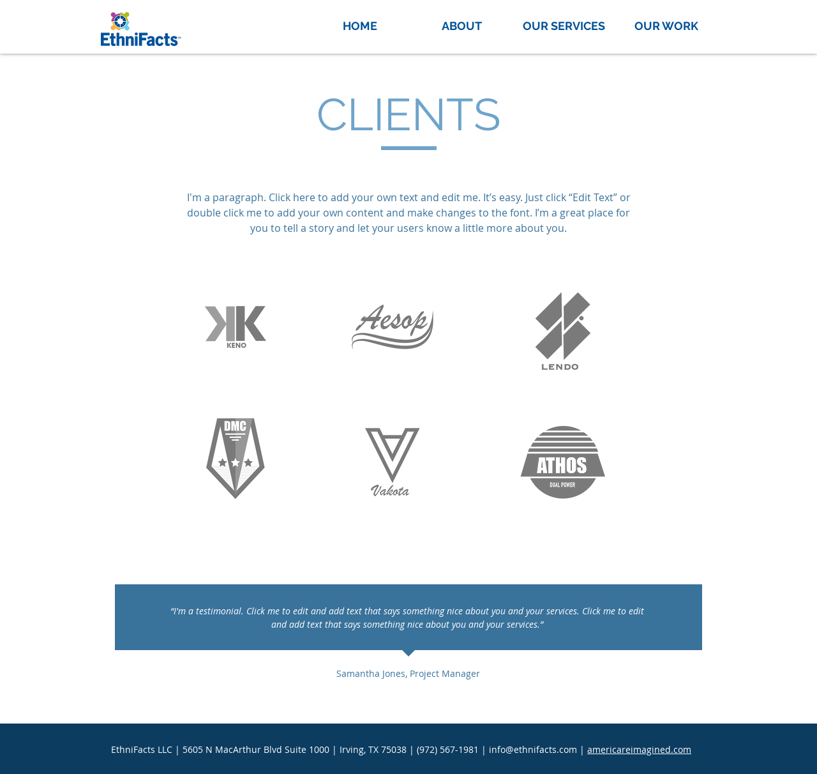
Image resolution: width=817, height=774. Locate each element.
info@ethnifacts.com (533, 749)
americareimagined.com (639, 749)
